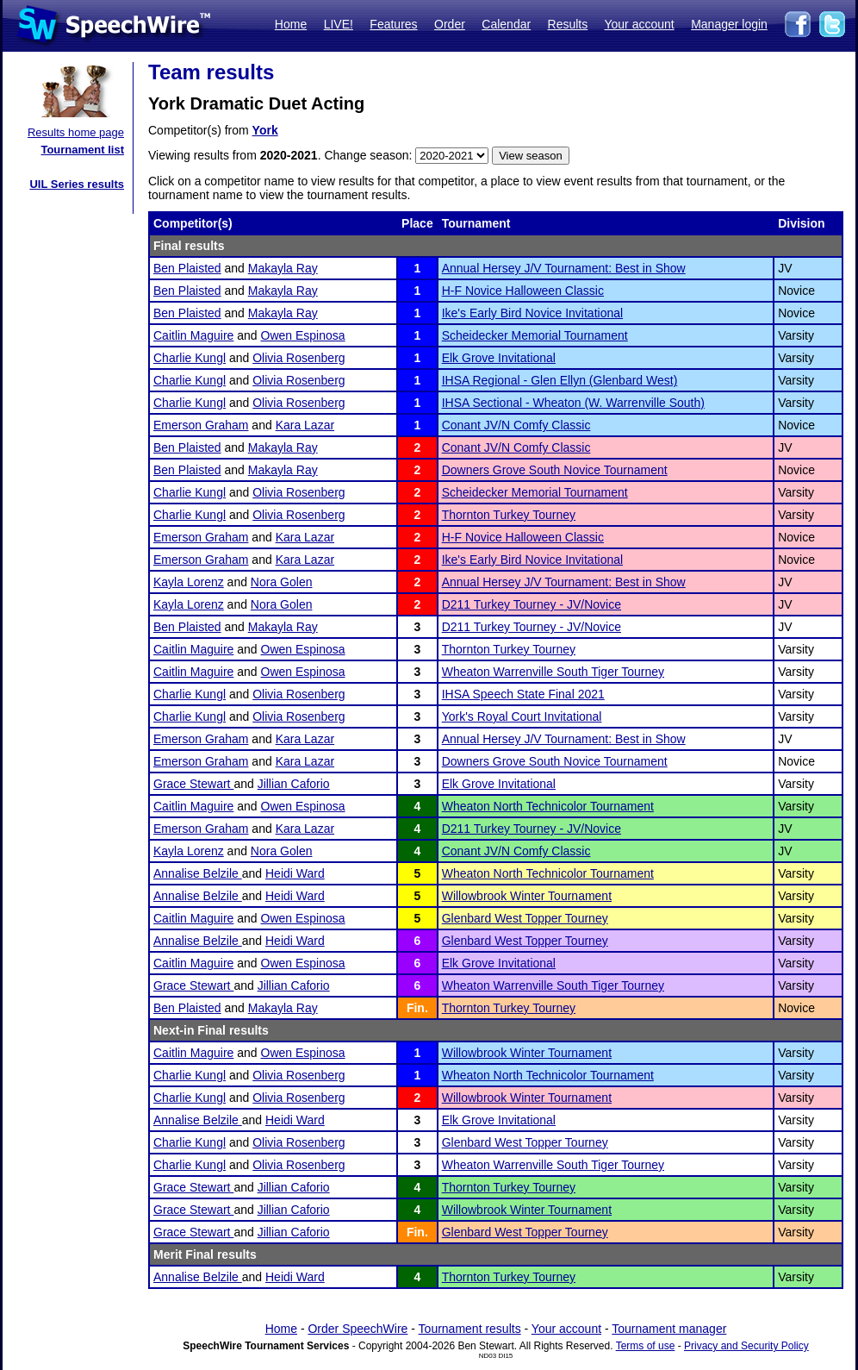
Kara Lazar (305, 425)
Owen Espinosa (303, 335)
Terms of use (645, 1346)
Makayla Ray (283, 268)
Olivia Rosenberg (298, 358)
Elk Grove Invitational (499, 358)
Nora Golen (282, 582)
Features (393, 24)
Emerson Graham (200, 425)
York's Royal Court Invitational (522, 716)
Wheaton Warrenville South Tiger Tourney (553, 672)
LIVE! (338, 24)
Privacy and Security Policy (746, 1346)
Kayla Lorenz (188, 582)
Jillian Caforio (294, 784)
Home (291, 24)
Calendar (506, 24)
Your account (639, 24)
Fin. (417, 1008)
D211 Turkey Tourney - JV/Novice (531, 604)
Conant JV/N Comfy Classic (516, 425)
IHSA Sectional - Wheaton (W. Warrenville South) (573, 403)
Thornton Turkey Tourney (508, 515)
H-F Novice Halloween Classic (523, 290)
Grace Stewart (193, 784)
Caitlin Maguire (193, 335)
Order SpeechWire (357, 1329)
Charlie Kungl (189, 358)
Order (449, 24)
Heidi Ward (295, 873)
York (265, 130)
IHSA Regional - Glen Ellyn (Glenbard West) (560, 380)
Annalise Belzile (197, 873)
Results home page (76, 132)
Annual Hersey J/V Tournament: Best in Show (564, 268)
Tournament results (470, 1329)
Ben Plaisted (187, 268)
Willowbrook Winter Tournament (527, 896)
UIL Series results (76, 184)
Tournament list (82, 149)
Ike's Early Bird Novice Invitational (532, 313)
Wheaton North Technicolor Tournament (548, 806)
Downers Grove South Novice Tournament (555, 470)
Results (568, 24)
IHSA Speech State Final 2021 (523, 694)
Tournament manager (669, 1329)
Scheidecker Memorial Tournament (535, 335)
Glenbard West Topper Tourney (525, 918)
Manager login (729, 24)
